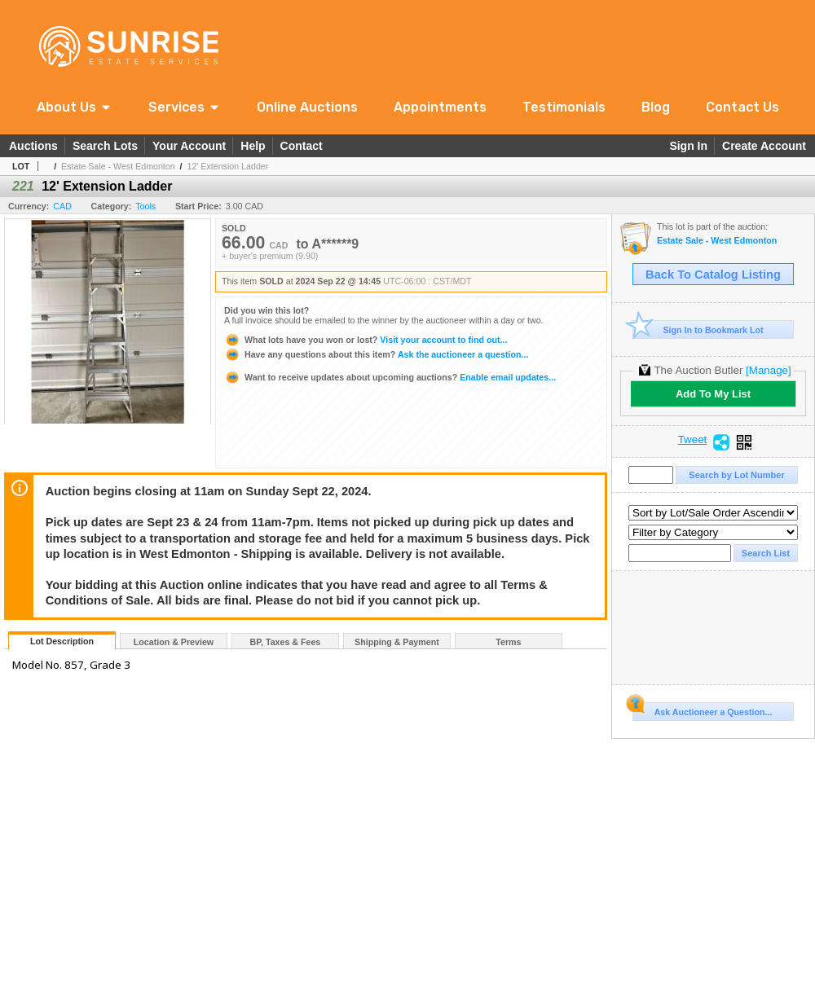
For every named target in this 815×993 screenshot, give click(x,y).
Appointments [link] (440, 107)
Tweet (692, 440)
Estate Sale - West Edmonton (118, 166)
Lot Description (62, 641)
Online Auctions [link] (307, 107)
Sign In (688, 145)
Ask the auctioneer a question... (376, 354)
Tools (145, 206)
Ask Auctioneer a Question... (702, 709)
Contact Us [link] (742, 107)
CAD (62, 206)
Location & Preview (174, 642)
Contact (301, 145)
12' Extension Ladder (228, 166)
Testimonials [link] (564, 107)
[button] (74, 107)
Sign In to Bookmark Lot (698, 329)
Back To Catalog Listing (713, 274)
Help (252, 145)
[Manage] (768, 370)
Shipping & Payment (397, 642)
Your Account (189, 145)
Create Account (764, 145)
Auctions (33, 145)
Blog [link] (655, 107)
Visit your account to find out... (365, 340)
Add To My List (713, 394)
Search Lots (105, 145)
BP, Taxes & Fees (285, 642)
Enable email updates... (390, 377)
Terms (508, 642)
